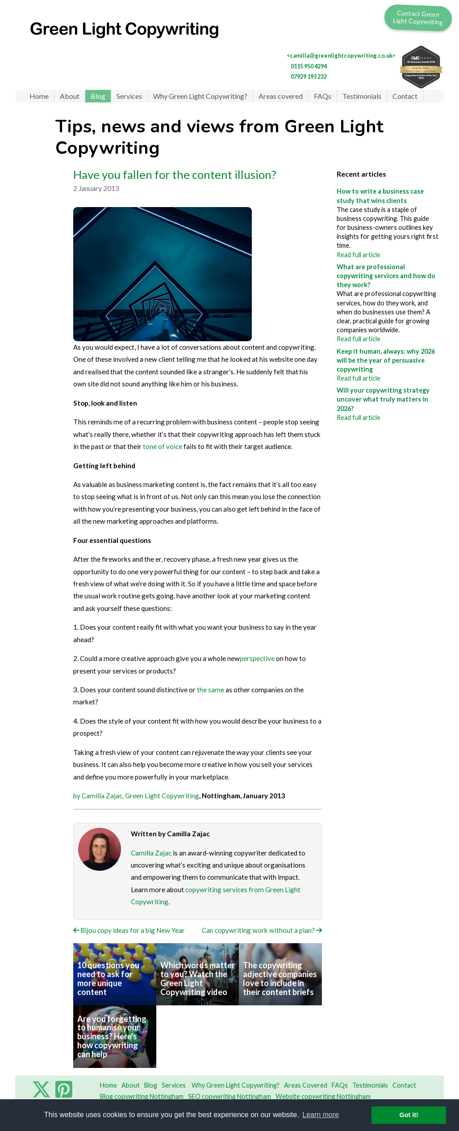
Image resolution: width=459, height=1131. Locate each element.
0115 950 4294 (309, 66)
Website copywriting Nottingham (323, 1096)
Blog (98, 96)
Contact (404, 96)
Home (39, 96)
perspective (257, 658)
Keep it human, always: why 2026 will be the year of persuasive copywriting (386, 360)
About (69, 96)
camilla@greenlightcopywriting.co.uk (341, 55)
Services (129, 96)
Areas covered (281, 96)
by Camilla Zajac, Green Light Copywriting (136, 796)
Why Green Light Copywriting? (200, 96)
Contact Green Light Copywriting (418, 17)
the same (210, 690)
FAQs (322, 96)
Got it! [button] (409, 1114)
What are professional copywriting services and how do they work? (386, 275)
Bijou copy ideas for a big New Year (129, 930)
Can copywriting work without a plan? (262, 930)
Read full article (358, 254)
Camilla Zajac (151, 853)
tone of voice (162, 446)
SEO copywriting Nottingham (229, 1096)
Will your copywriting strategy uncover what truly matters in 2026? (383, 399)
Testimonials (361, 96)
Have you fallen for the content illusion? (174, 174)
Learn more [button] (320, 1114)
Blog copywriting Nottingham (142, 1096)
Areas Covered (305, 1085)
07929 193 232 (309, 76)
